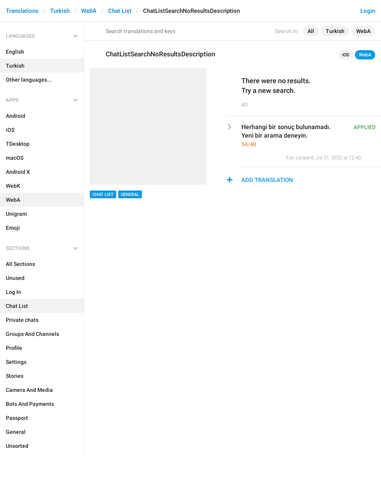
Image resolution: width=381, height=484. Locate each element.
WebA (88, 10)
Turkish (60, 10)
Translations (22, 10)
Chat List (119, 10)
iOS (345, 55)
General (130, 194)
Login (367, 10)
